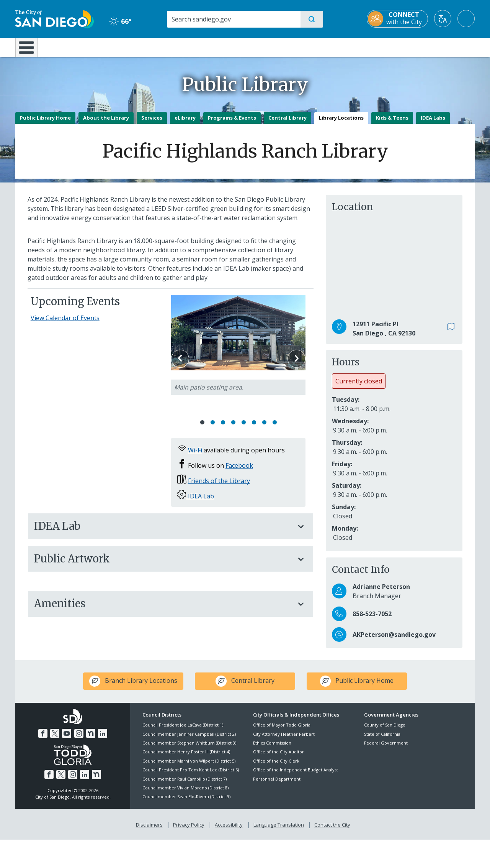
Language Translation (278, 830)
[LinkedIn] (102, 738)
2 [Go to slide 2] (213, 428)
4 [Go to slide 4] (233, 428)
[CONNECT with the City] (397, 19)
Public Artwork (163, 564)
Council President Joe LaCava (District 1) (182, 730)
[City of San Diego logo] (54, 18)
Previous (180, 364)
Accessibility (229, 830)
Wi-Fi (195, 456)
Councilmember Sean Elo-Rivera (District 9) (186, 802)
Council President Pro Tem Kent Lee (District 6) (190, 775)
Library (288, 47)
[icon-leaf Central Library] (245, 686)
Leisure (80, 47)
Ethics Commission (272, 748)
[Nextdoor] (90, 738)
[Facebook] (42, 738)
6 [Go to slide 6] (254, 428)
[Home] (30, 50)
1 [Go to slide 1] (202, 428)
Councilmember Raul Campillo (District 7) (184, 784)
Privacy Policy (188, 830)
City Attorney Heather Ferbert (284, 739)
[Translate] (442, 18)
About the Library (106, 123)
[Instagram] (78, 738)
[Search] (233, 19)
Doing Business (218, 47)
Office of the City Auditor (278, 757)
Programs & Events (232, 123)
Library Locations (341, 123)
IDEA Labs (433, 123)
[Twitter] (54, 738)
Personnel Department (277, 784)
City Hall (437, 47)
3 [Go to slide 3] (223, 428)
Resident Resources (150, 47)
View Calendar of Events (65, 323)
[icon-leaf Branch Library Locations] (133, 686)
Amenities (163, 609)
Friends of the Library (219, 486)
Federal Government (386, 748)
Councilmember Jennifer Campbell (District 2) (189, 739)
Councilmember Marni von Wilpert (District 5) (188, 766)
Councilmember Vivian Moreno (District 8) (185, 793)
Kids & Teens (392, 123)
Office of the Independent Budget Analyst (295, 775)
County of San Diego (384, 730)
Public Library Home (45, 123)
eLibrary (185, 123)
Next (296, 364)
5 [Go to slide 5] (244, 428)
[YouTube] (66, 738)
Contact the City (332, 830)
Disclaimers (149, 830)
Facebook (239, 471)
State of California (382, 739)
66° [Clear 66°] (120, 21)
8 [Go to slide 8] (275, 428)
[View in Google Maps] (451, 332)
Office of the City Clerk (276, 766)
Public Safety (362, 47)
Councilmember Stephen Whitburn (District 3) (189, 748)
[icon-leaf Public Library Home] (357, 686)
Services (151, 123)
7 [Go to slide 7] (264, 428)
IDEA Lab (200, 502)
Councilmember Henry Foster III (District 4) (186, 757)
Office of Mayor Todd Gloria (281, 730)
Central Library (287, 123)
